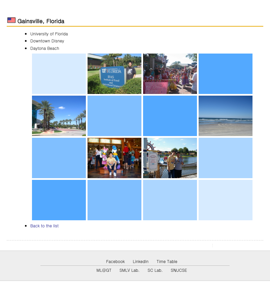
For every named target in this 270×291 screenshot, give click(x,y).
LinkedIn (141, 261)
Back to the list (44, 225)
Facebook (115, 261)
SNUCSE (179, 270)
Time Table (167, 261)
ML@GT (103, 270)
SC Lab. (155, 270)
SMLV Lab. (130, 270)
